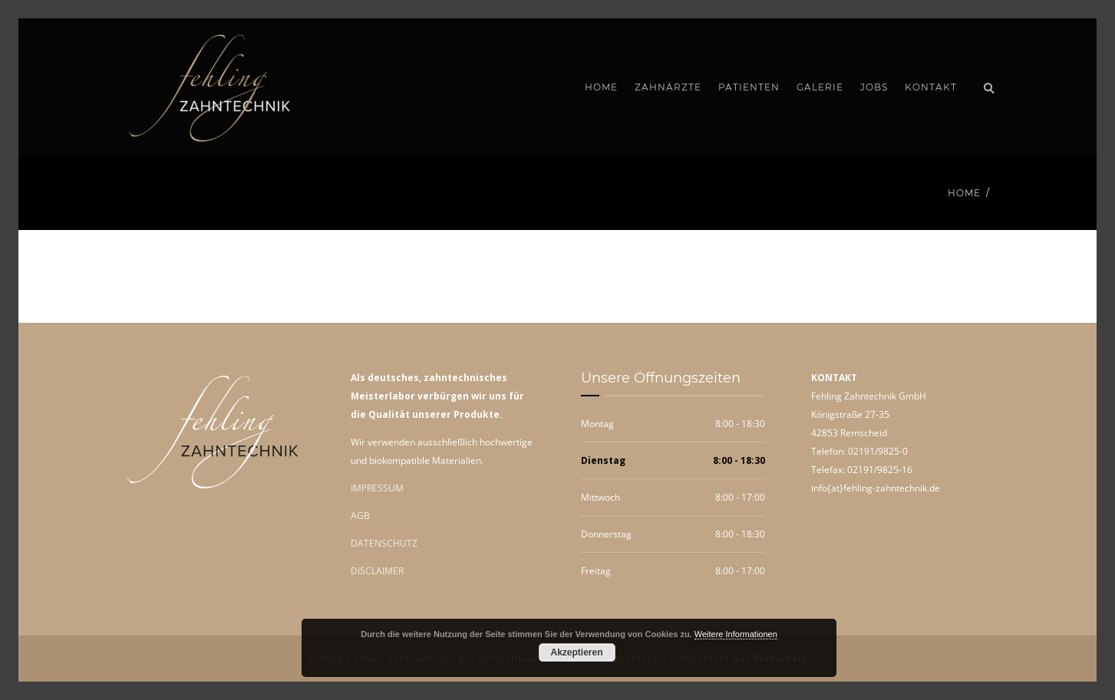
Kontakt (931, 87)
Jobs (874, 87)
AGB (360, 515)
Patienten (749, 87)
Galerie (820, 87)
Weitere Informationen (735, 634)
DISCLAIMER (377, 570)
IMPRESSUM (377, 488)
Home (601, 87)
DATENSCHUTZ (384, 543)
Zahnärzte (668, 87)
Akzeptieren (576, 652)
